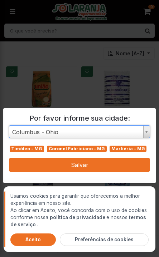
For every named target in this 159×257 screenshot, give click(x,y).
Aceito (33, 239)
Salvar (79, 164)
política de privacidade (78, 217)
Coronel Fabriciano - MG (77, 148)
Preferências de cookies (104, 239)
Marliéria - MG (128, 148)
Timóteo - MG (26, 148)
